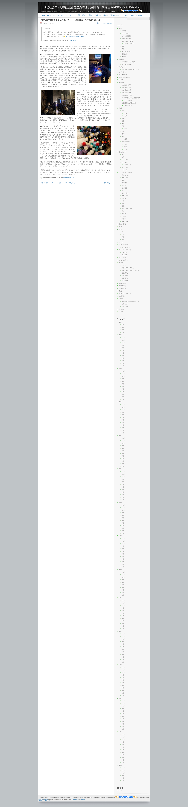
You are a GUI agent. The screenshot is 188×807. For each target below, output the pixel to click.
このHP (126, 15)
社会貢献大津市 (126, 85)
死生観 (124, 198)
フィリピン (125, 159)
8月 (123, 348)
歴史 (123, 211)
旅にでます (122, 152)
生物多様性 (125, 177)
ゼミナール (72, 15)
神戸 (125, 128)
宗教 (123, 201)
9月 (123, 345)
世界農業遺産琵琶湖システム (130, 69)
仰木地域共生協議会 (128, 95)
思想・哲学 (125, 195)
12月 (123, 337)
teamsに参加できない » (106, 183)
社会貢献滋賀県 (126, 87)
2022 (120, 435)
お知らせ (121, 309)
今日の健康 (122, 288)
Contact (139, 15)
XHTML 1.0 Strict (42, 800)
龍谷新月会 (125, 280)
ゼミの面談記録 (126, 36)
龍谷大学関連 (123, 74)
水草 (123, 180)
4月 (123, 324)
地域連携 (121, 59)
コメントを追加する (106, 23)
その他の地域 (126, 141)
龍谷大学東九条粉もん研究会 (130, 270)
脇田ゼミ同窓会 (129, 43)
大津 (125, 113)
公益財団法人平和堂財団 (129, 103)
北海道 (126, 149)
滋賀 (123, 110)
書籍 (120, 226)
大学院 (124, 56)
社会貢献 (121, 82)
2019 (120, 536)
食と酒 (121, 262)
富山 (125, 147)
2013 (120, 731)
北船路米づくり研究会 (101, 15)
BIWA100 (125, 255)
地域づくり (122, 67)
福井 (125, 144)
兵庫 (123, 126)
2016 (120, 631)
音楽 (123, 234)
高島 (125, 116)
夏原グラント (128, 105)
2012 (120, 765)
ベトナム (124, 170)
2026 (120, 322)
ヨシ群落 (124, 183)
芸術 (120, 229)
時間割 (124, 30)
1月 (123, 332)
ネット (121, 242)
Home (43, 15)
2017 (120, 597)
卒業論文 (89, 15)
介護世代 (121, 296)
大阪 (123, 123)
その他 (121, 311)
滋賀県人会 (125, 278)
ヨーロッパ (125, 162)
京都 (123, 118)
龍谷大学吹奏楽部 (68, 177)
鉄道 (120, 291)
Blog (49, 15)
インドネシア (126, 167)
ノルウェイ (127, 164)
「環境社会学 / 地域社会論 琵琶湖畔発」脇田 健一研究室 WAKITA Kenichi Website (90, 7)
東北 (123, 136)
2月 (123, 329)
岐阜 (123, 131)
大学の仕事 (122, 72)
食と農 (124, 213)
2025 (120, 335)
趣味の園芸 (122, 286)
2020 (120, 502)
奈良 (123, 121)
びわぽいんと (128, 100)
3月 (123, 327)
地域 (120, 108)
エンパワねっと (126, 51)
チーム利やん (126, 247)
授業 (78, 15)
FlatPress (40, 799)
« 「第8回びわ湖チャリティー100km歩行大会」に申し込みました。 (58, 183)
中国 (123, 154)
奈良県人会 (125, 273)
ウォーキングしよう (125, 249)
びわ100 (124, 252)
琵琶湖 (124, 185)
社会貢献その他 (126, 92)
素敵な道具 (122, 283)
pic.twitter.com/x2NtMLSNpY (75, 36)
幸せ (123, 203)
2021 (120, 469)
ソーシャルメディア (125, 293)
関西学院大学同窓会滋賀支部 (130, 301)
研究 (83, 15)
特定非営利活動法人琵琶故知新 (131, 98)
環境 (123, 190)
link (132, 15)
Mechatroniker (75, 799)
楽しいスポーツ (123, 260)
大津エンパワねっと (116, 15)
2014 (120, 698)
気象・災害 (122, 224)
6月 (123, 353)
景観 (123, 206)
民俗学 (124, 219)
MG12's (46, 799)
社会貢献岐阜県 (126, 90)
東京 (123, 134)
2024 (120, 368)
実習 (123, 46)
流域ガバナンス (126, 175)
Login (121, 791)
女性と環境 (125, 193)
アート (124, 232)
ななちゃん (125, 306)
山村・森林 (125, 221)
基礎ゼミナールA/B (127, 41)
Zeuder (83, 799)
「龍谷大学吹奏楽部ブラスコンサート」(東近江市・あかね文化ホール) (70, 20)
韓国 (123, 157)
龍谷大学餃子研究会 (128, 268)
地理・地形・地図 (127, 208)
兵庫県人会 (125, 275)
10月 (123, 342)
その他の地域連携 (127, 64)
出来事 (121, 79)
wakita (121, 298)
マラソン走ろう (123, 244)
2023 (120, 402)
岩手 (125, 139)
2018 (120, 569)
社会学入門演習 (126, 38)
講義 (123, 49)
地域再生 (124, 188)
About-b (64, 15)
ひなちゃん (125, 304)
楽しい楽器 (122, 257)
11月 (123, 340)
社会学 (124, 216)
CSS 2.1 (50, 800)
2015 (120, 664)
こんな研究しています (125, 172)
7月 (123, 350)
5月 (123, 355)
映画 (123, 239)
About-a (56, 15)
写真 (123, 237)
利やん (124, 265)
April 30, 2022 (74, 40)
